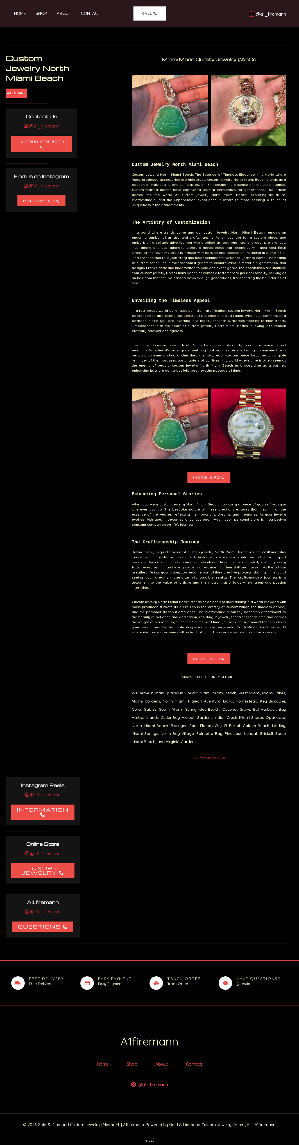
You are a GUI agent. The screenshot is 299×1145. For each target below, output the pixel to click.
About (58, 13)
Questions (39, 926)
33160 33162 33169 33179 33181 (209, 758)
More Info (206, 477)
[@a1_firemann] (267, 14)
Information (43, 809)
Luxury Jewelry (39, 870)
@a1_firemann (43, 126)
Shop (37, 13)
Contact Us (39, 201)
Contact (83, 13)
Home (17, 13)
